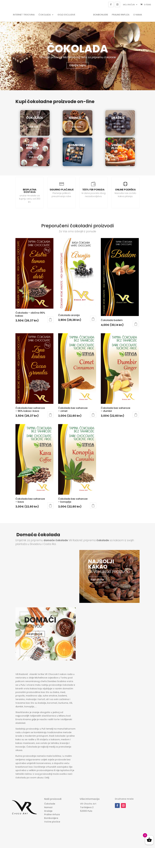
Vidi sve (33, 126)
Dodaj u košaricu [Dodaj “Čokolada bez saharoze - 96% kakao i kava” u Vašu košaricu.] (50, 415)
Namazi (48, 807)
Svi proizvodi (34, 634)
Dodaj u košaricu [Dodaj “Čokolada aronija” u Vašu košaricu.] (93, 319)
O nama (136, 14)
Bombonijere (99, 14)
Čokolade (49, 803)
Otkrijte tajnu (77, 65)
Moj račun (129, 4)
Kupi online (97, 579)
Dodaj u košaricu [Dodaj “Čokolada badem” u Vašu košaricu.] (136, 324)
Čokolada (45, 14)
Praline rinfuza (120, 14)
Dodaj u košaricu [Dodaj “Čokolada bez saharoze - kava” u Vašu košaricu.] (50, 506)
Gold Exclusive (67, 14)
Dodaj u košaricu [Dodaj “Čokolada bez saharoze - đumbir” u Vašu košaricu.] (136, 415)
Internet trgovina (24, 14)
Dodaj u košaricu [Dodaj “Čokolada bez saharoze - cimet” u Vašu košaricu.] (93, 415)
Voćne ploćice (52, 821)
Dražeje (48, 810)
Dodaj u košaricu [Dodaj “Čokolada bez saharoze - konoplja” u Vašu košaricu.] (93, 506)
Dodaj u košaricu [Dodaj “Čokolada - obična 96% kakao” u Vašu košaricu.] (50, 319)
